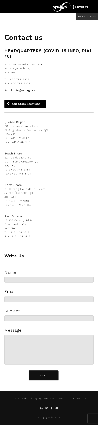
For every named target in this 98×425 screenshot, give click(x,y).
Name (10, 272)
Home (80, 16)
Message (13, 330)
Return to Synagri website (38, 398)
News (60, 398)
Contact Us (73, 398)
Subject (12, 311)
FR (85, 398)
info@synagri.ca (24, 90)
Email (10, 291)
